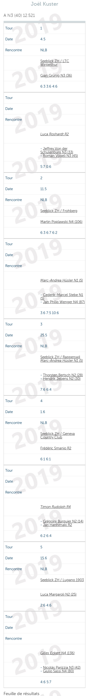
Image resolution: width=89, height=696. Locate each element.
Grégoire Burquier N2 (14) (63, 521)
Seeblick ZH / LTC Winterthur (54, 62)
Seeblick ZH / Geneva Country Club (57, 435)
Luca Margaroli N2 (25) (58, 594)
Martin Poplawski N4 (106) (61, 222)
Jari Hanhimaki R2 (57, 525)
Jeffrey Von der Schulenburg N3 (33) (56, 150)
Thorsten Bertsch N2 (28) (63, 375)
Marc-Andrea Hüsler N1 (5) (61, 280)
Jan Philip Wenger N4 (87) (64, 302)
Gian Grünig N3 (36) (56, 75)
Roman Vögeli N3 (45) (60, 156)
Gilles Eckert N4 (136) (57, 653)
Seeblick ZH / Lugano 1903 (62, 580)
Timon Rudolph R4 (55, 507)
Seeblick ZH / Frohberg (58, 211)
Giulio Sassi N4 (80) (58, 671)
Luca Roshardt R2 (54, 134)
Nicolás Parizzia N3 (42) (61, 667)
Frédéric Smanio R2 (55, 448)
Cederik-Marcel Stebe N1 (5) (61, 296)
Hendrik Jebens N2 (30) (61, 379)
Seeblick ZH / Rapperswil (60, 357)
